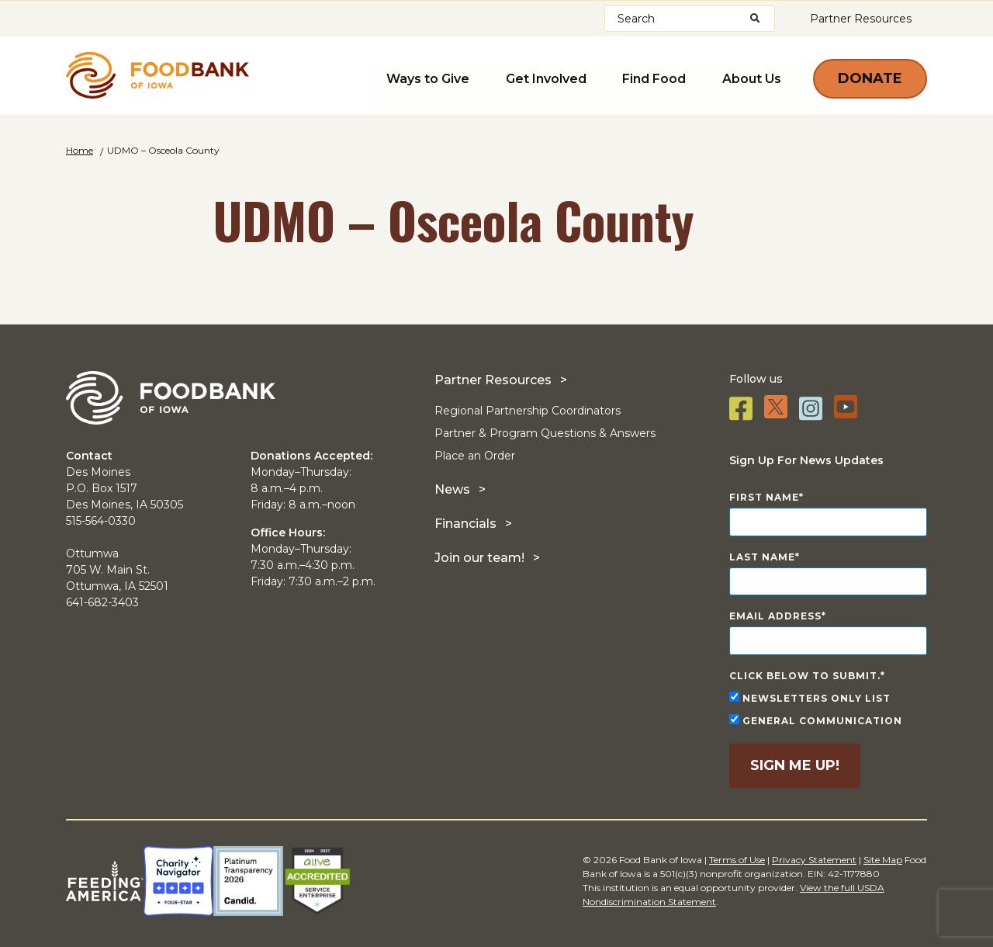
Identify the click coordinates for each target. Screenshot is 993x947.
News (452, 489)
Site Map (882, 859)
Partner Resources (861, 19)
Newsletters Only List (810, 698)
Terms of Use (737, 859)
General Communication (815, 720)
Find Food (660, 77)
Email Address (775, 616)
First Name (764, 497)
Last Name (762, 557)
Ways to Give (444, 77)
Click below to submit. (805, 676)
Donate (870, 78)
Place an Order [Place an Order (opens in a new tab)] (474, 456)
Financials (465, 523)
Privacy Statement (814, 859)
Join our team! (479, 557)
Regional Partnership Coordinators (527, 411)
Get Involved (557, 77)
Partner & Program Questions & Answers (545, 433)
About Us (752, 77)
